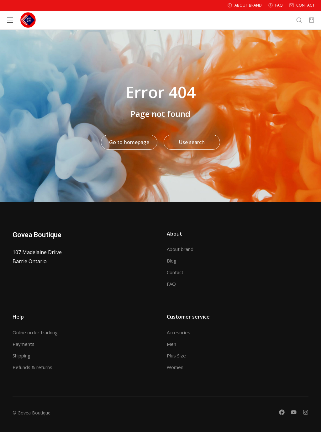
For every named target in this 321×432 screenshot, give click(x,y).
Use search (192, 142)
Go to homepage (129, 142)
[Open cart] (311, 20)
